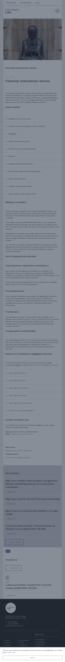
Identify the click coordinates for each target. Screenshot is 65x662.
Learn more (11, 652)
